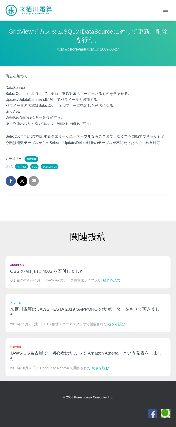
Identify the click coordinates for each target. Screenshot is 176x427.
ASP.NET (21, 166)
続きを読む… (113, 280)
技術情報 (31, 159)
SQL (34, 166)
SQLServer (50, 166)
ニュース (15, 303)
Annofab (17, 265)
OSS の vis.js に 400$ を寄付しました (47, 271)
